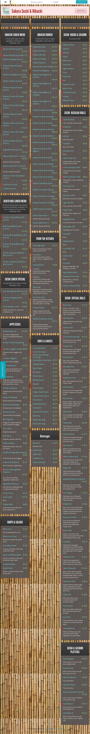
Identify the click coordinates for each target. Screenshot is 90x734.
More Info (81, 11)
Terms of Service (51, 729)
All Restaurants (81, 2)
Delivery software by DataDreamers (45, 732)
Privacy (60, 729)
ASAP (56, 2)
